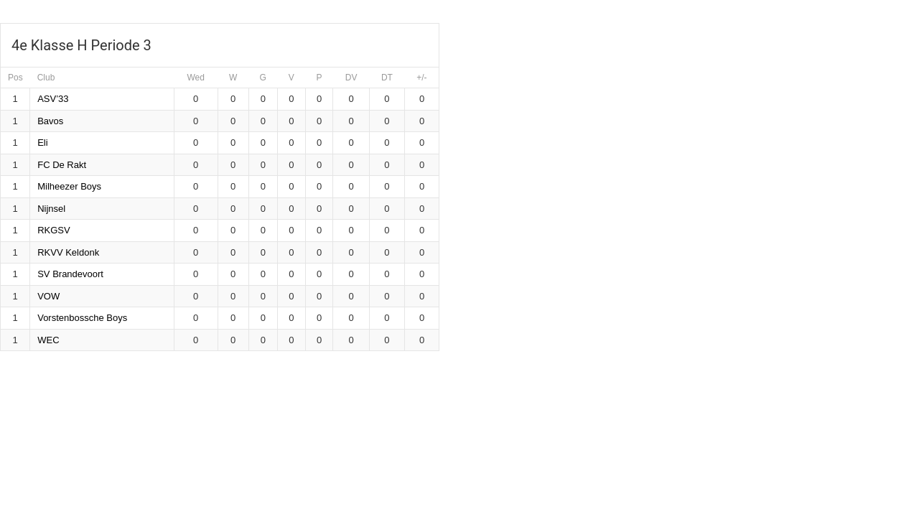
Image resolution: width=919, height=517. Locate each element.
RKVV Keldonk (68, 252)
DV (351, 78)
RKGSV (53, 230)
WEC (48, 340)
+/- (421, 78)
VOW (48, 296)
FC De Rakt (61, 164)
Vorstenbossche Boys (82, 317)
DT (387, 78)
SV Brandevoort (70, 274)
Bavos (50, 121)
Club (46, 78)
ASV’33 (52, 98)
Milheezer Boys (69, 186)
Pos (15, 78)
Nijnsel (51, 208)
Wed (195, 78)
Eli (42, 142)
